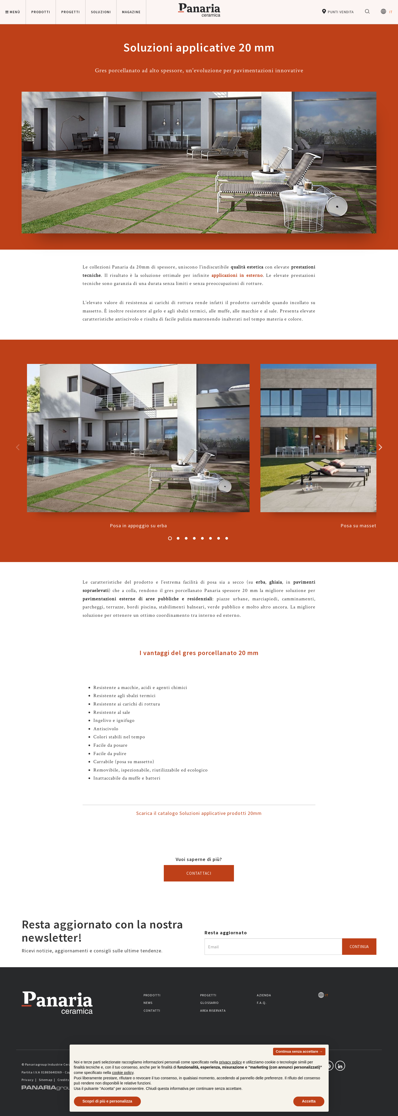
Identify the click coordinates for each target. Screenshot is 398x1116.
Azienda (264, 995)
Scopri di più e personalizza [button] (107, 1101)
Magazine (131, 12)
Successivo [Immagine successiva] (380, 447)
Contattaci (198, 873)
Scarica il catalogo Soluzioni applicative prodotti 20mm (199, 813)
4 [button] (194, 538)
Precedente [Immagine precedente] (17, 447)
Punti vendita (337, 11)
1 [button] (170, 538)
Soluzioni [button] (101, 12)
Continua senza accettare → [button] (299, 1051)
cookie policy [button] (122, 1072)
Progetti (208, 995)
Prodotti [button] (40, 12)
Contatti (152, 1010)
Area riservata (213, 1010)
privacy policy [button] (230, 1062)
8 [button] (227, 538)
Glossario (209, 1003)
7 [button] (218, 538)
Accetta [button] (309, 1101)
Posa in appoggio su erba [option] (138, 446)
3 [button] (186, 538)
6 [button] (210, 538)
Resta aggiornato (226, 932)
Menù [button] (12, 12)
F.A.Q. (262, 1003)
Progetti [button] (70, 12)
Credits (63, 1080)
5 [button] (202, 538)
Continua (359, 946)
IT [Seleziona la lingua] (387, 11)
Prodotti (152, 995)
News (148, 1003)
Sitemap (45, 1080)
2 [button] (178, 538)
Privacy (28, 1080)
